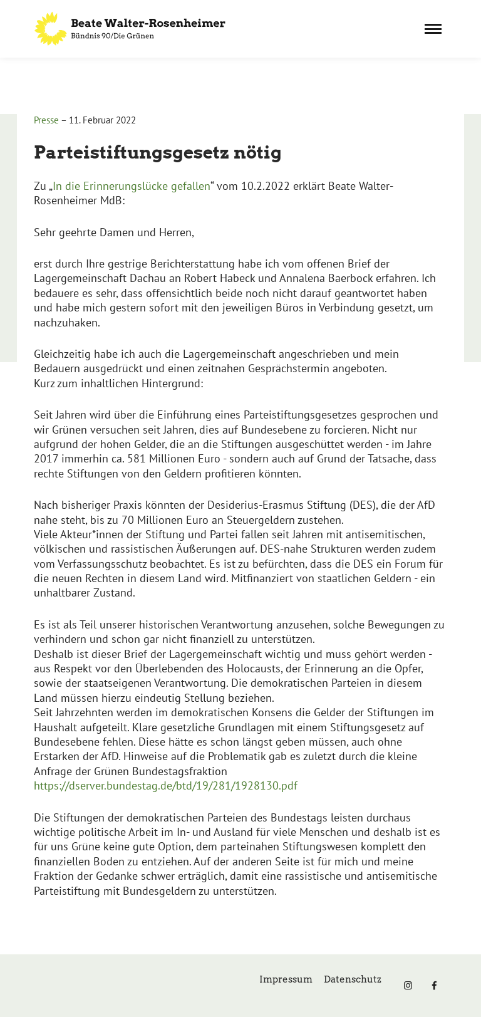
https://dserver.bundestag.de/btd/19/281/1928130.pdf (165, 785)
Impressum (286, 979)
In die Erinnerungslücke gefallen (131, 186)
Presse (46, 120)
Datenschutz (352, 979)
